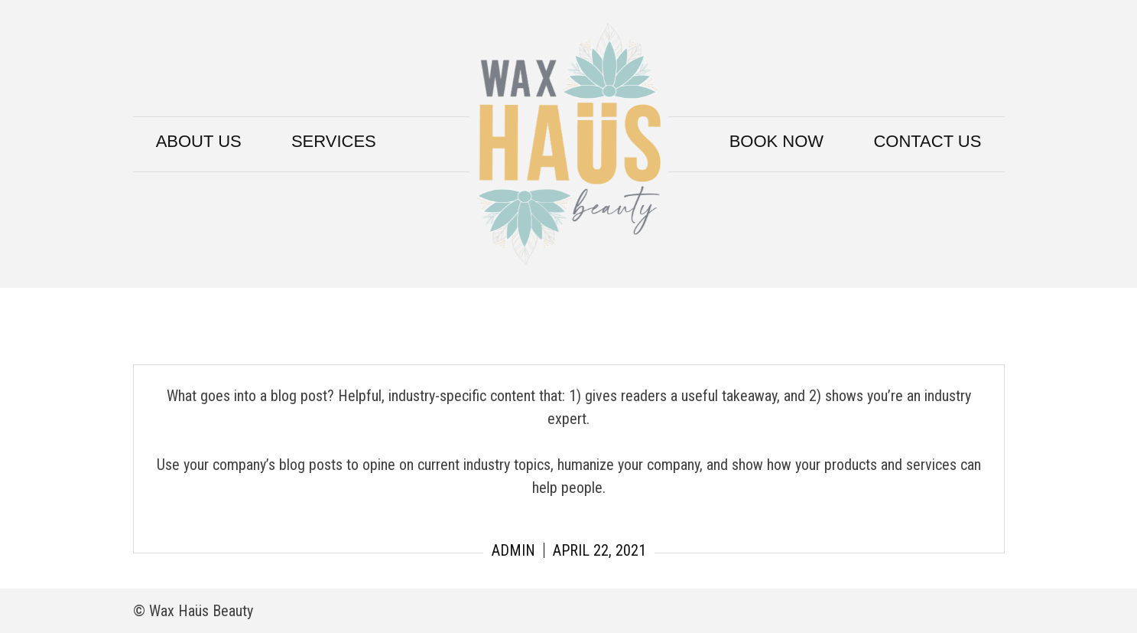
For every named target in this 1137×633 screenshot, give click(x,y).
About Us (199, 141)
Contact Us (927, 141)
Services (333, 141)
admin (513, 550)
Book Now (776, 141)
